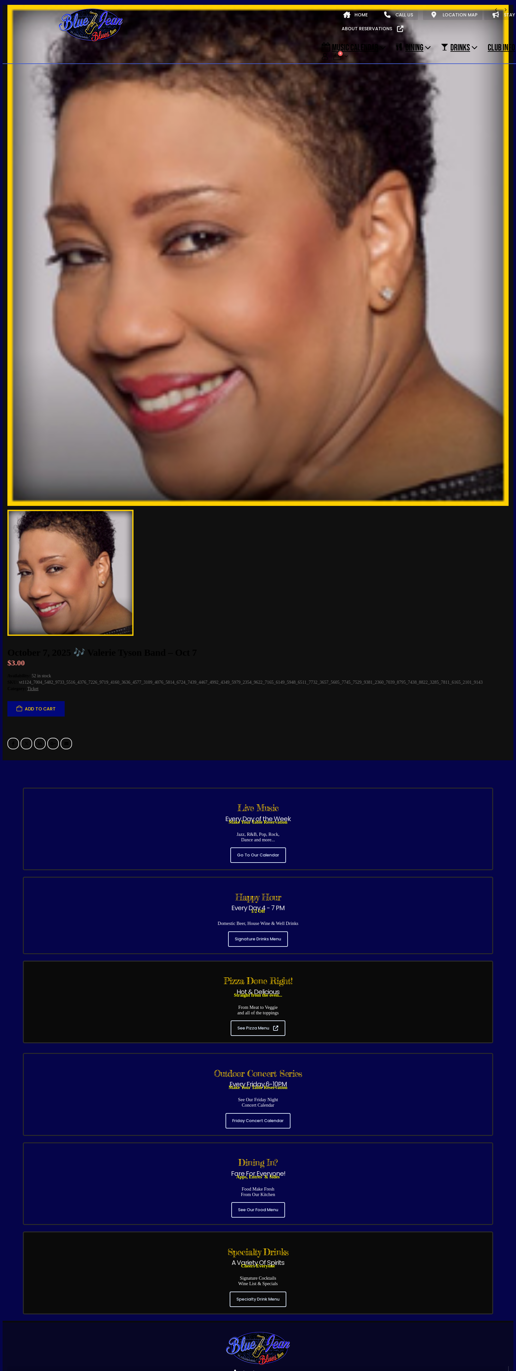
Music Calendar (350, 47)
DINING (409, 47)
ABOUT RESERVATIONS (372, 28)
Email (66, 743)
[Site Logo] (91, 25)
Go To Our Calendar (258, 855)
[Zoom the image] (258, 1334)
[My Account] (325, 56)
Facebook (13, 743)
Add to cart (40, 709)
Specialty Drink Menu (258, 1299)
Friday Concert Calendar (258, 1120)
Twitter (26, 743)
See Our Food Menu (258, 1209)
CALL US (398, 15)
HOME (355, 15)
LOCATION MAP (454, 15)
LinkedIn (40, 743)
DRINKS (455, 47)
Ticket (33, 688)
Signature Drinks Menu (258, 939)
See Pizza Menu (257, 1028)
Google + (53, 743)
